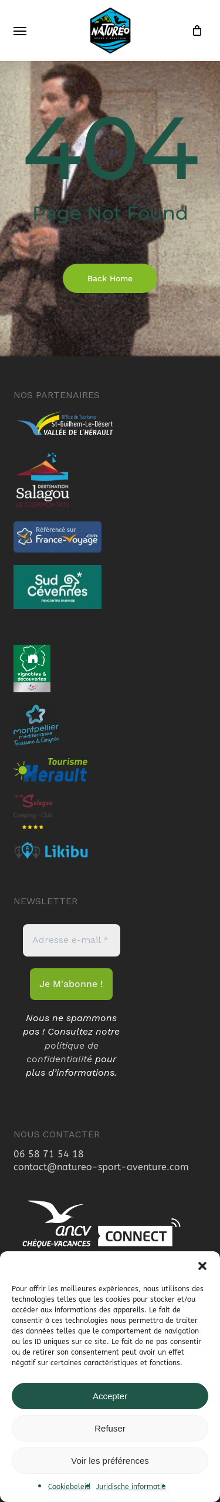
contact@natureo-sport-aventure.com (101, 1167)
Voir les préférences (110, 1461)
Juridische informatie (131, 1487)
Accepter (110, 1396)
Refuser (110, 1428)
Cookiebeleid (69, 1487)
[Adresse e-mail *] (71, 940)
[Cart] (194, 30)
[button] (202, 1266)
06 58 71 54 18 (48, 1154)
